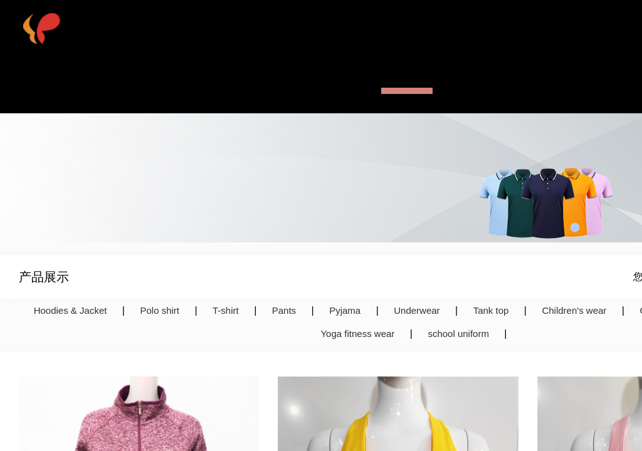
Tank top (491, 310)
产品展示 (406, 84)
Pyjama (344, 310)
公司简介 (279, 84)
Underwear (416, 310)
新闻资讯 (470, 84)
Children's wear (574, 310)
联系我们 (534, 84)
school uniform (458, 333)
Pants (284, 310)
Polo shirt (159, 310)
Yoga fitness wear (357, 333)
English (594, 84)
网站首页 (215, 84)
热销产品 (343, 84)
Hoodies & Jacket (70, 310)
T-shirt (226, 310)
